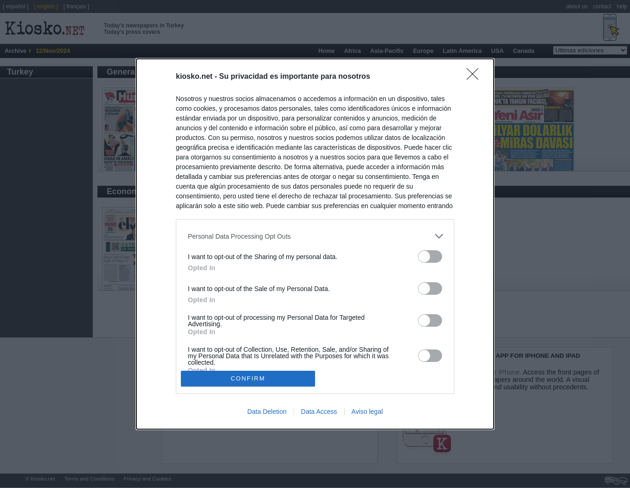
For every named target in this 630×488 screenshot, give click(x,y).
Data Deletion (267, 411)
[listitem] (315, 236)
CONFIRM (248, 378)
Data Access (319, 411)
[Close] (475, 77)
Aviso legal (367, 411)
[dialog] (315, 244)
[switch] (430, 256)
